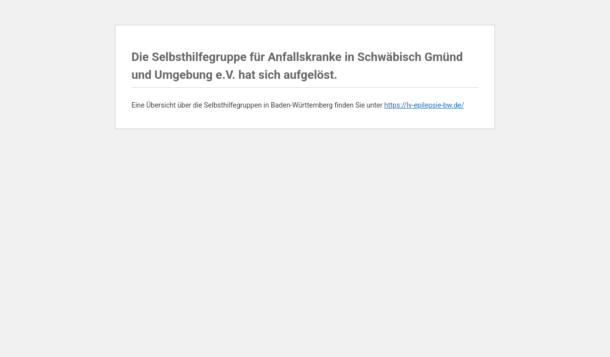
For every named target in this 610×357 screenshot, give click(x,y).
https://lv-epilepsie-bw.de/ (424, 105)
